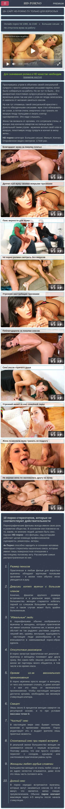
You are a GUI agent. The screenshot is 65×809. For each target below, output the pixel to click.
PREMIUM (58, 3)
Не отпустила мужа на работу (19, 28)
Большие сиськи (50, 24)
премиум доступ (32, 77)
